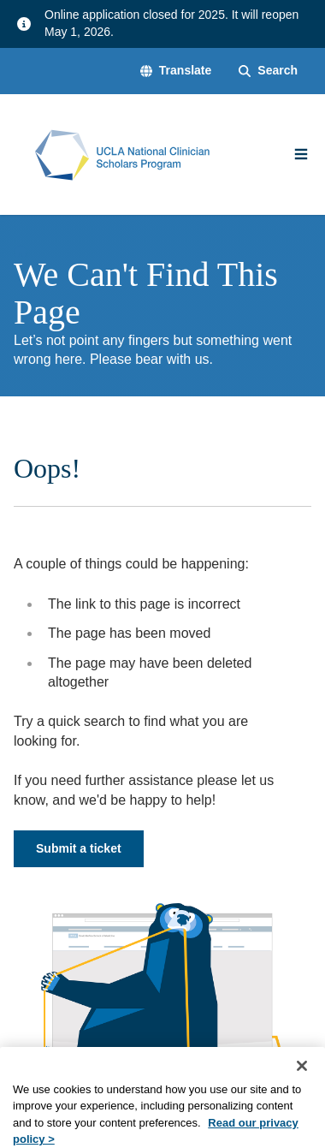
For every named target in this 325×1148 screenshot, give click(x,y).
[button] (176, 71)
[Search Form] (268, 71)
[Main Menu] (301, 154)
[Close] (302, 1076)
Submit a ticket (78, 848)
